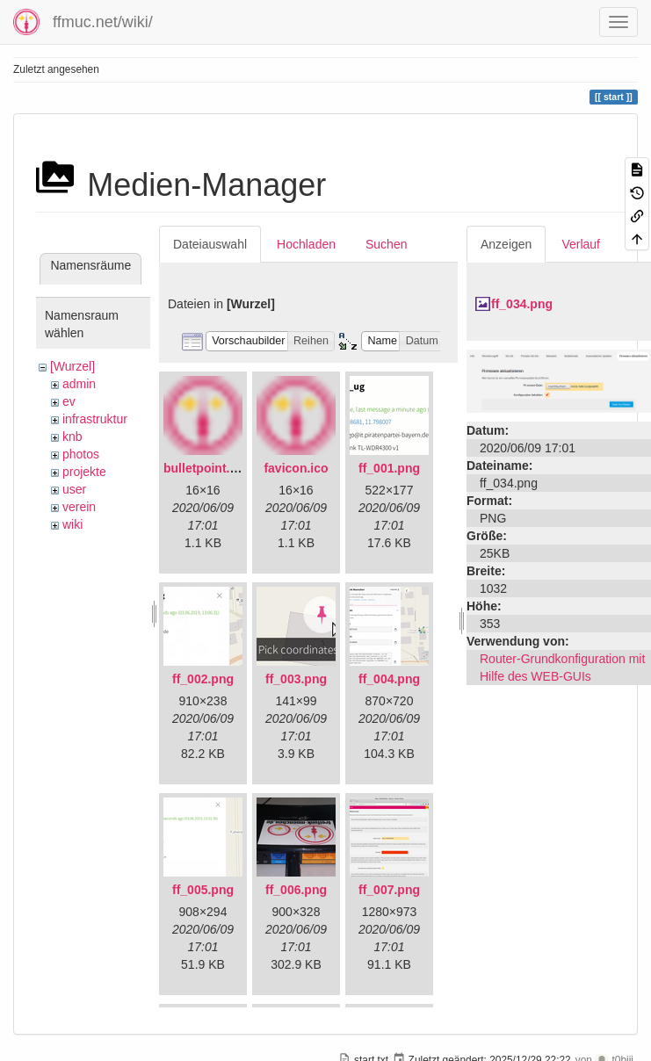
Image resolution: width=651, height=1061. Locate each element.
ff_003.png (296, 679)
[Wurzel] (72, 366)
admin (79, 384)
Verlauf (580, 244)
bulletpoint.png (207, 468)
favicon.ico (296, 468)
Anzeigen (506, 244)
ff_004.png (389, 679)
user (74, 489)
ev (69, 401)
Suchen (386, 244)
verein (79, 507)
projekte (84, 472)
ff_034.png (522, 304)
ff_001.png (389, 468)
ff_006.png (296, 890)
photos (80, 454)
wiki (72, 524)
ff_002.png (203, 679)
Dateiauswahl (210, 244)
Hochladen (306, 244)
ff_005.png (203, 890)
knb (72, 436)
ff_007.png (389, 890)
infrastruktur (94, 419)
